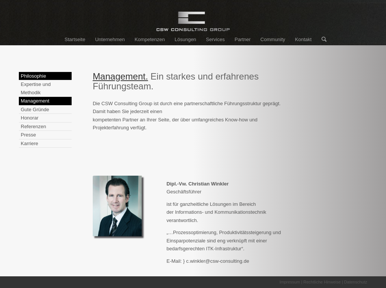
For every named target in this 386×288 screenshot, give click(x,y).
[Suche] (321, 39)
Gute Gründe (35, 109)
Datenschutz (355, 282)
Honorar (29, 118)
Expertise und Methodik (36, 88)
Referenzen (33, 126)
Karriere (29, 143)
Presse (28, 135)
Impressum (289, 282)
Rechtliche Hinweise (322, 282)
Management (35, 101)
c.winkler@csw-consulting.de (217, 261)
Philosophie (33, 76)
